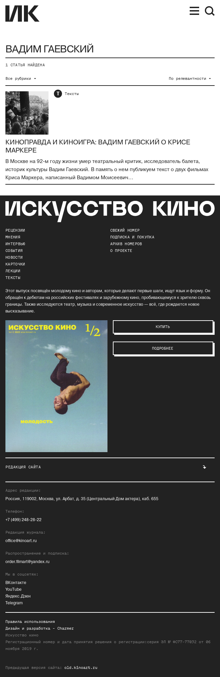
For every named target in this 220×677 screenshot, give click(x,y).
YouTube (13, 589)
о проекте (121, 251)
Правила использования (30, 622)
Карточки (15, 264)
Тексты (72, 94)
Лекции (12, 271)
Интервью (15, 244)
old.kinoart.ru (80, 668)
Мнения (12, 237)
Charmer (65, 628)
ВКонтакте (15, 583)
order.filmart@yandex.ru (27, 562)
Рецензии (15, 230)
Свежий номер (125, 230)
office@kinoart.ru (21, 541)
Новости (14, 257)
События (14, 251)
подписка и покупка (132, 237)
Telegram (14, 603)
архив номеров (126, 244)
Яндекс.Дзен (18, 596)
